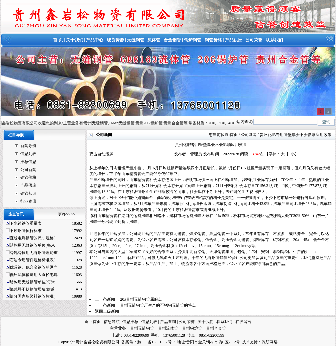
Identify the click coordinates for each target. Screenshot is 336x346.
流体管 (153, 39)
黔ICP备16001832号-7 (156, 342)
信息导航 (112, 321)
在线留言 (243, 321)
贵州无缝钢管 (142, 328)
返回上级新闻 (107, 311)
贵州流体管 (168, 328)
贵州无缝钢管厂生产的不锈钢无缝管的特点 (158, 305)
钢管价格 (213, 39)
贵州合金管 (216, 328)
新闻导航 (28, 145)
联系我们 (274, 39)
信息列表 (28, 153)
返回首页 (93, 321)
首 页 (58, 39)
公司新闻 (28, 169)
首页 (234, 134)
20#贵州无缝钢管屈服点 (141, 299)
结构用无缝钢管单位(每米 (32, 245)
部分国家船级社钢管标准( (32, 296)
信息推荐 (130, 321)
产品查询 (168, 321)
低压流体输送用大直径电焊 (34, 274)
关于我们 (74, 39)
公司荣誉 (253, 39)
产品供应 (233, 39)
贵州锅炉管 (192, 328)
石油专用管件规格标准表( (32, 260)
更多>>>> (66, 214)
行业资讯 (28, 201)
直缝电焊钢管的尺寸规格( (32, 238)
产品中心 (94, 39)
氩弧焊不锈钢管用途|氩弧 (32, 289)
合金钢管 (172, 39)
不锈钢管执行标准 (26, 230)
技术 (246, 342)
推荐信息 (28, 161)
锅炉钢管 (192, 39)
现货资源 (115, 39)
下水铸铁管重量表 (26, 223)
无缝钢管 (135, 39)
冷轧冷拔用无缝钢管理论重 (34, 252)
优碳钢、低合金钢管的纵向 (34, 267)
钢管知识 (28, 193)
